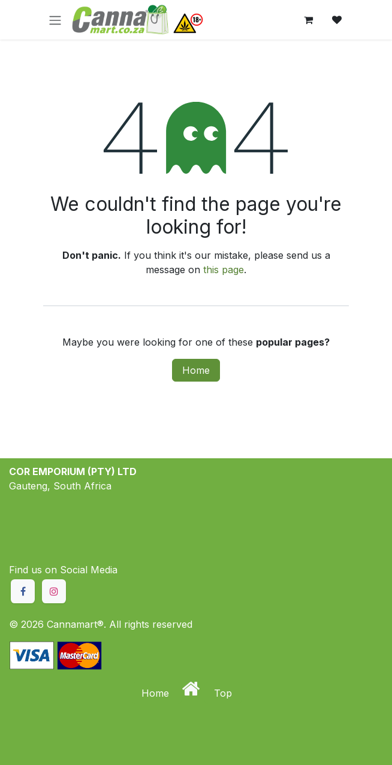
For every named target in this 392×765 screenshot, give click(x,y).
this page (223, 270)
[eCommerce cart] (308, 20)
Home (196, 370)
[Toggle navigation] (55, 19)
